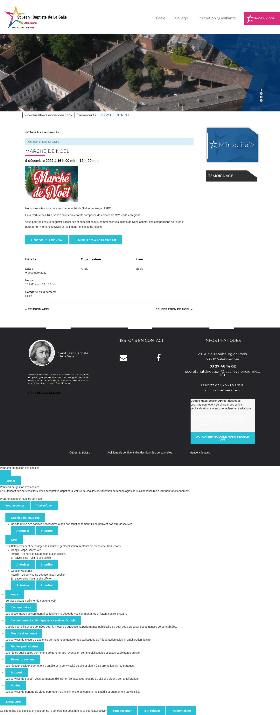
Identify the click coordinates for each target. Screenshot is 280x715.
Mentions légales (200, 452)
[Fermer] (5, 473)
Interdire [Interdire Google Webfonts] (47, 585)
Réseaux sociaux (23, 659)
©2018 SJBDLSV (79, 452)
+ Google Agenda (46, 240)
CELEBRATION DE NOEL (174, 309)
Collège (181, 18)
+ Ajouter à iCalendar (95, 240)
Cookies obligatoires (25, 517)
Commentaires (21, 607)
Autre (14, 594)
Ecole (28, 295)
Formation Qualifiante (217, 18)
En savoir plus (19, 557)
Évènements (86, 115)
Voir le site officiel (40, 557)
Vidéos (15, 685)
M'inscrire (233, 145)
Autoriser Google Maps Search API (222, 438)
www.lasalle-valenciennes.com (48, 115)
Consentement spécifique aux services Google (43, 620)
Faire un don (264, 18)
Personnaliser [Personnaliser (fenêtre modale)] (181, 710)
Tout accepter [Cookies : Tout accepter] (14, 505)
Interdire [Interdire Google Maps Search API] (47, 564)
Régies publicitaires (24, 646)
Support (16, 672)
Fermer (10, 480)
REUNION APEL (37, 309)
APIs (14, 539)
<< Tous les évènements (42, 132)
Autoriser (22, 530)
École (160, 18)
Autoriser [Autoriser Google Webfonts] (22, 585)
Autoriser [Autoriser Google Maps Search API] (22, 564)
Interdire (47, 530)
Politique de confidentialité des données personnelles (140, 452)
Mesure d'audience (24, 633)
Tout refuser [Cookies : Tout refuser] (44, 505)
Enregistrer (13, 701)
